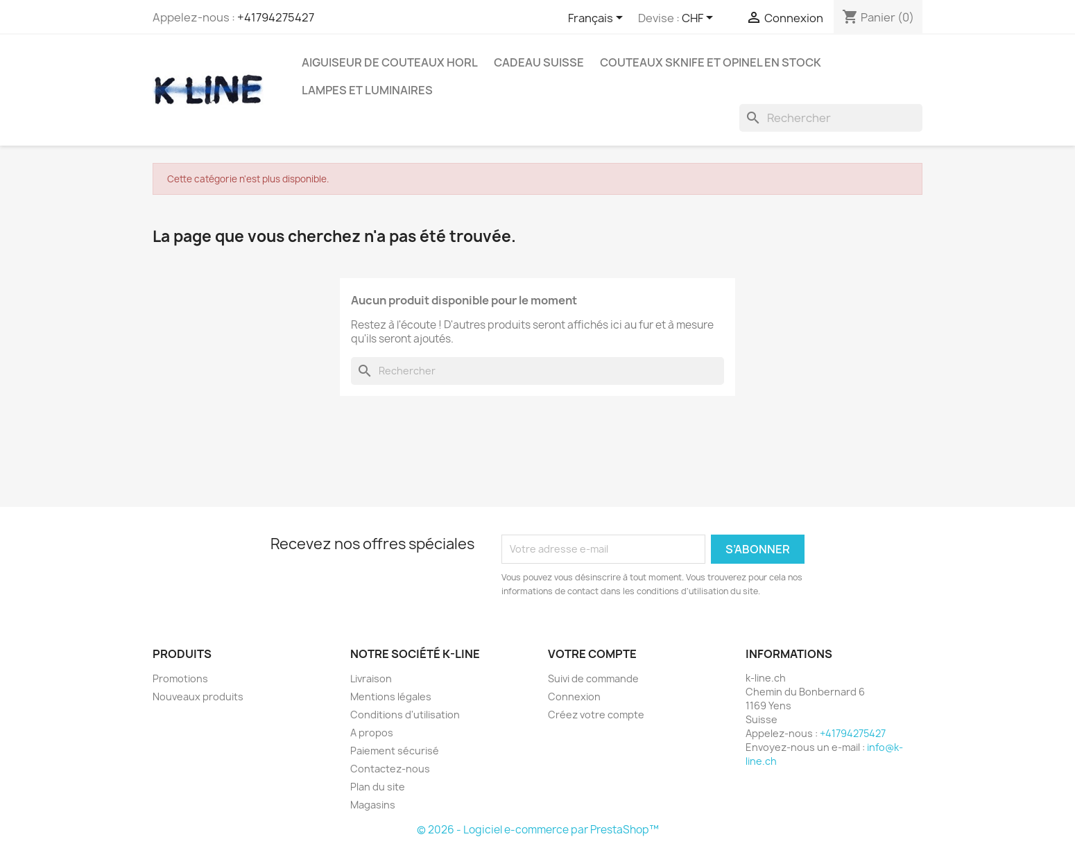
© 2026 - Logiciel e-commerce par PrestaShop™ (538, 829)
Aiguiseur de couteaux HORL (390, 62)
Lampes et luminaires (367, 90)
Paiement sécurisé (394, 750)
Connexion (574, 696)
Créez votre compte (596, 714)
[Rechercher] (830, 118)
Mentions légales (390, 696)
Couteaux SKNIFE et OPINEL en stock (710, 62)
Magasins (372, 804)
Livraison (371, 678)
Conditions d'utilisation (405, 714)
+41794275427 (275, 17)
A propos (371, 732)
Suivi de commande (593, 678)
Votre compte (592, 653)
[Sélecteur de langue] (598, 18)
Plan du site (377, 786)
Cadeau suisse (539, 62)
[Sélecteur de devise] (700, 18)
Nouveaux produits (198, 696)
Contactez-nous (390, 768)
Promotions (180, 678)
